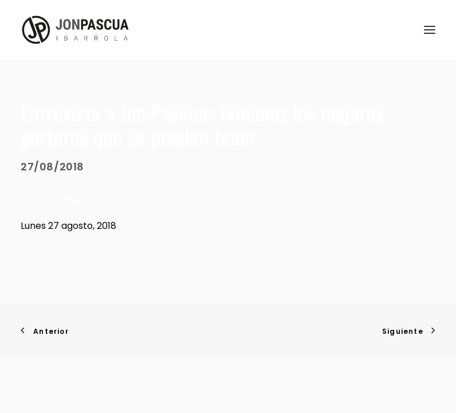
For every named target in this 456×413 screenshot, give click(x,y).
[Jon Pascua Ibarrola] (75, 29)
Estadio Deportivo (61, 199)
